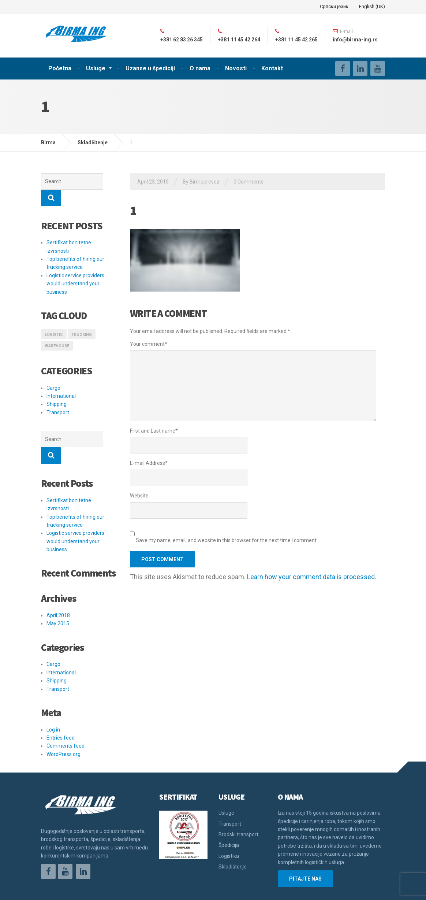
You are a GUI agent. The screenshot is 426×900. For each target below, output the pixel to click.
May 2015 (57, 590)
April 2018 (58, 582)
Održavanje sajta (61, 889)
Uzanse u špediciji (150, 68)
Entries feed (60, 705)
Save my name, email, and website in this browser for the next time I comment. (227, 540)
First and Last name (154, 431)
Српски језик (334, 6)
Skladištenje (232, 834)
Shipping (56, 387)
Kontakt (272, 68)
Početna (59, 68)
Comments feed (65, 713)
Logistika (228, 823)
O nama (200, 68)
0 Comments (248, 182)
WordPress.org (63, 721)
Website (139, 496)
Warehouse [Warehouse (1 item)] (57, 329)
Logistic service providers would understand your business (75, 267)
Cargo (53, 371)
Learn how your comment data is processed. (311, 577)
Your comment (148, 344)
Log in (53, 697)
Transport (57, 396)
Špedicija (228, 812)
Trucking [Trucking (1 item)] (81, 318)
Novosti (236, 68)
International (61, 379)
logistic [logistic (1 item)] (54, 318)
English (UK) (372, 6)
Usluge (95, 68)
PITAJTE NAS (305, 846)
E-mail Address (149, 463)
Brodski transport (238, 801)
